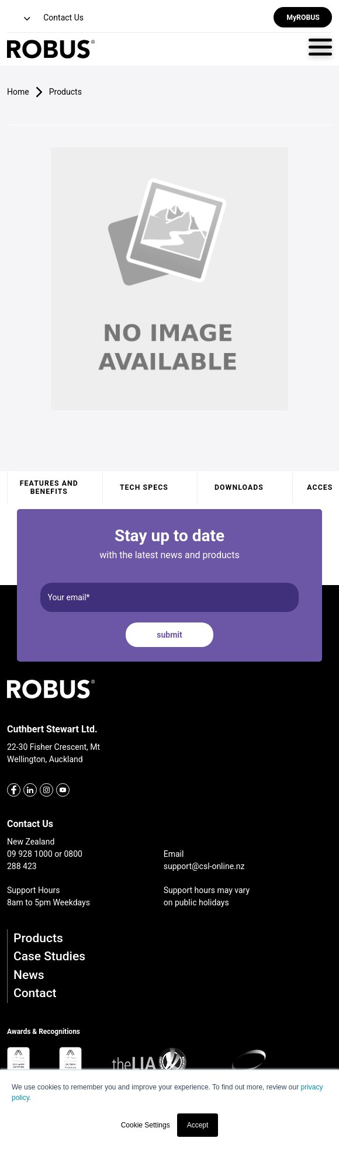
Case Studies (49, 956)
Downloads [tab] (239, 487)
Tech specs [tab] (144, 487)
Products (38, 938)
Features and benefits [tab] (49, 487)
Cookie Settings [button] (145, 1125)
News (28, 975)
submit (169, 634)
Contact (35, 993)
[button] (20, 19)
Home (18, 91)
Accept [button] (198, 1125)
